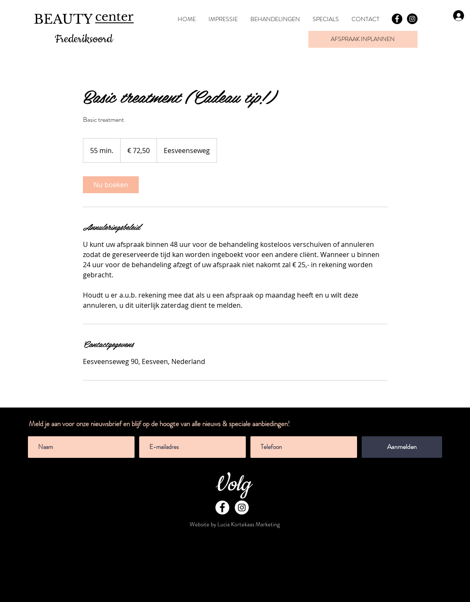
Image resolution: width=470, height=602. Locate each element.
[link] (111, 184)
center (114, 16)
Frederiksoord (84, 39)
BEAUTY (63, 19)
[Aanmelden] (402, 447)
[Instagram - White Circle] (242, 507)
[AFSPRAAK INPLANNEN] (363, 39)
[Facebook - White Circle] (222, 507)
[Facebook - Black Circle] (397, 19)
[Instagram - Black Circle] (412, 19)
